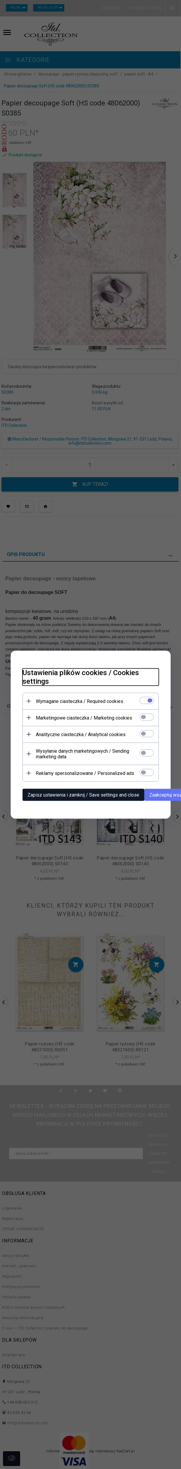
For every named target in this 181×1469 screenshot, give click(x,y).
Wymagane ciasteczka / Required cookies (79, 701)
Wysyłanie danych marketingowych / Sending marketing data (82, 753)
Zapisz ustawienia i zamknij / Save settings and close (83, 794)
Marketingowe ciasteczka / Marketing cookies (84, 717)
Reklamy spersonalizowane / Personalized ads (85, 773)
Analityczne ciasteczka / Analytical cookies (81, 734)
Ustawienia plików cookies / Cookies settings (81, 676)
